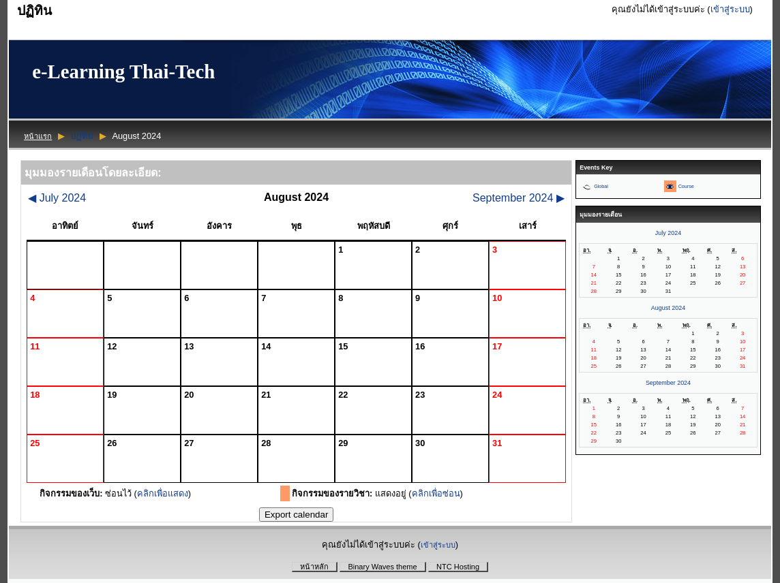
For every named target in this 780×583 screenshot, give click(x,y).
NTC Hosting (457, 567)
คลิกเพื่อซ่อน (436, 493)
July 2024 (57, 198)
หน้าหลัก (314, 567)
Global (601, 186)
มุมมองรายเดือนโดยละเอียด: (93, 172)
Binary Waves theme (382, 567)
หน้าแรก (38, 136)
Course (686, 186)
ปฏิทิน (81, 136)
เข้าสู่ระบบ (730, 9)
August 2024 (668, 307)
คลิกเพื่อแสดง (162, 493)
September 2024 (518, 198)
